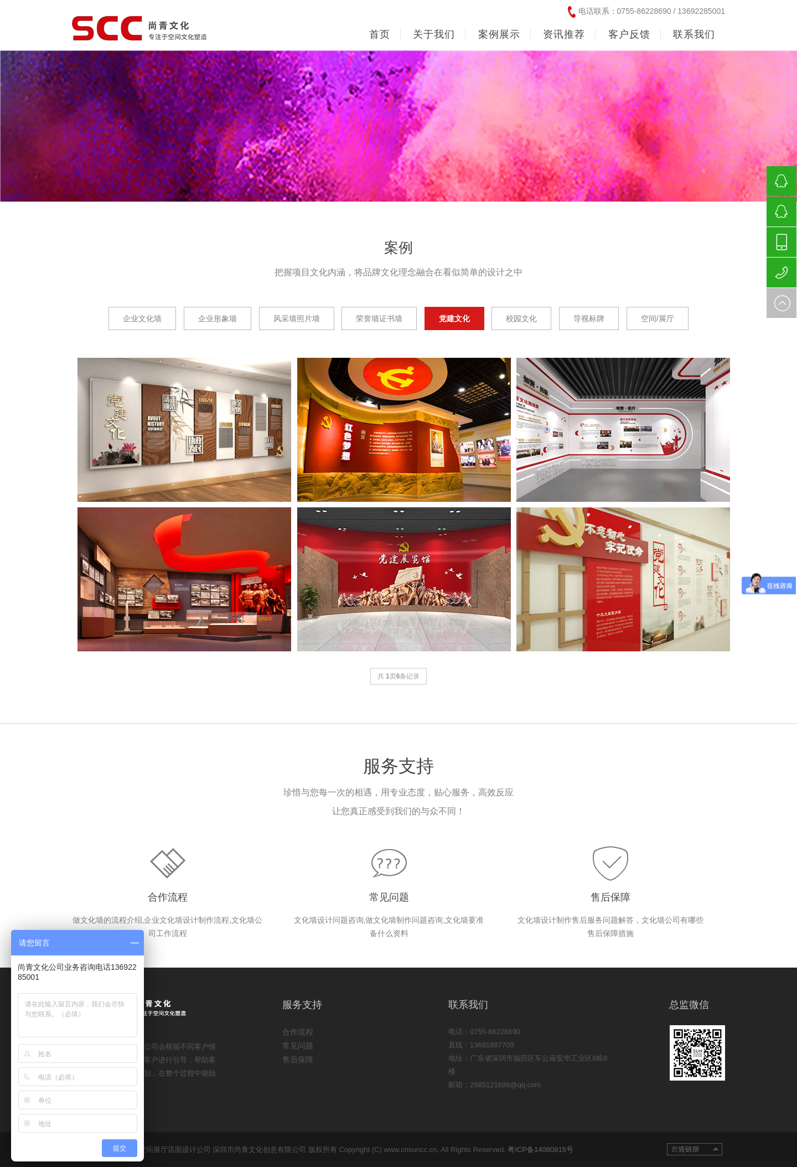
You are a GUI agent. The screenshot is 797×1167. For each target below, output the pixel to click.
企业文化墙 (142, 318)
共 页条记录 (398, 676)
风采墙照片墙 (296, 318)
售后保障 (610, 897)
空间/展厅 (657, 318)
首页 (379, 34)
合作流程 (168, 897)
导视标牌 (588, 318)
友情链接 (694, 1149)
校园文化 (521, 318)
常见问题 (389, 897)
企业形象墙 (217, 318)
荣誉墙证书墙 (379, 318)
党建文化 (454, 318)
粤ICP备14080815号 (540, 1149)
